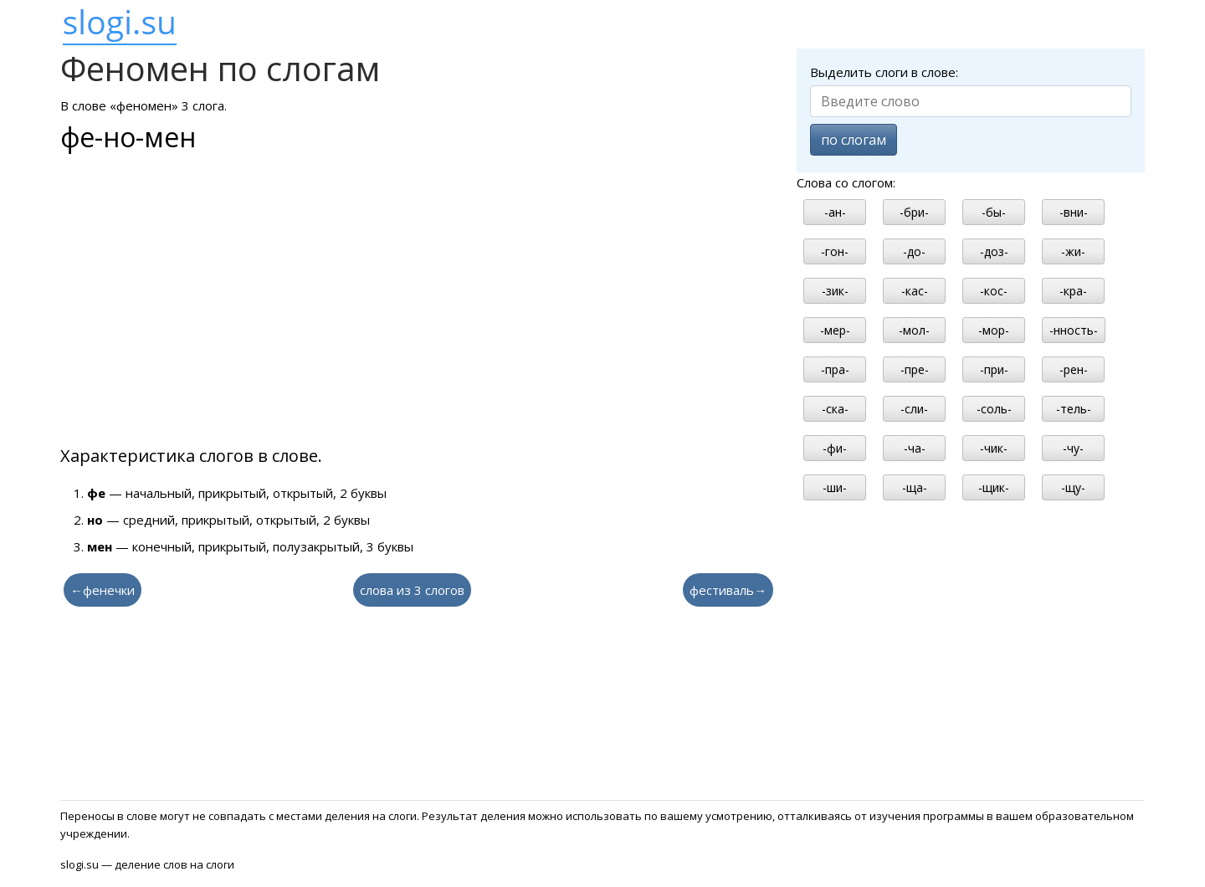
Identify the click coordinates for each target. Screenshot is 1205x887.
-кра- (1073, 291)
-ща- (914, 487)
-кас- (914, 291)
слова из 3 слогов (412, 590)
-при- (994, 369)
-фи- (835, 448)
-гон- (835, 251)
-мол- (914, 330)
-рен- (1073, 369)
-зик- (835, 291)
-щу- (1073, 487)
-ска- (835, 409)
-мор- (993, 330)
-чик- (994, 448)
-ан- (835, 212)
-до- (914, 251)
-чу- (1073, 448)
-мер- (835, 330)
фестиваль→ (728, 590)
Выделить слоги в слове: (884, 72)
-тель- (1073, 409)
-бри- (914, 212)
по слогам (853, 140)
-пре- (914, 369)
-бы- (994, 212)
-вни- (1073, 212)
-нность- (1073, 330)
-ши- (835, 487)
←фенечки (102, 590)
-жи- (1073, 251)
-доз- (994, 251)
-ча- (915, 448)
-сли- (914, 409)
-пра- (835, 369)
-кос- (994, 291)
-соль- (994, 409)
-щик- (993, 487)
